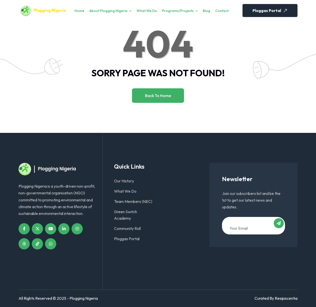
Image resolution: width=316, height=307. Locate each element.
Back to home (158, 95)
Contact (221, 11)
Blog (206, 11)
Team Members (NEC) (133, 201)
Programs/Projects (178, 11)
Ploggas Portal (270, 10)
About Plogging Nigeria (108, 11)
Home (79, 11)
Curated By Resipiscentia (276, 298)
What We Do (146, 11)
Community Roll (127, 228)
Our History (124, 180)
